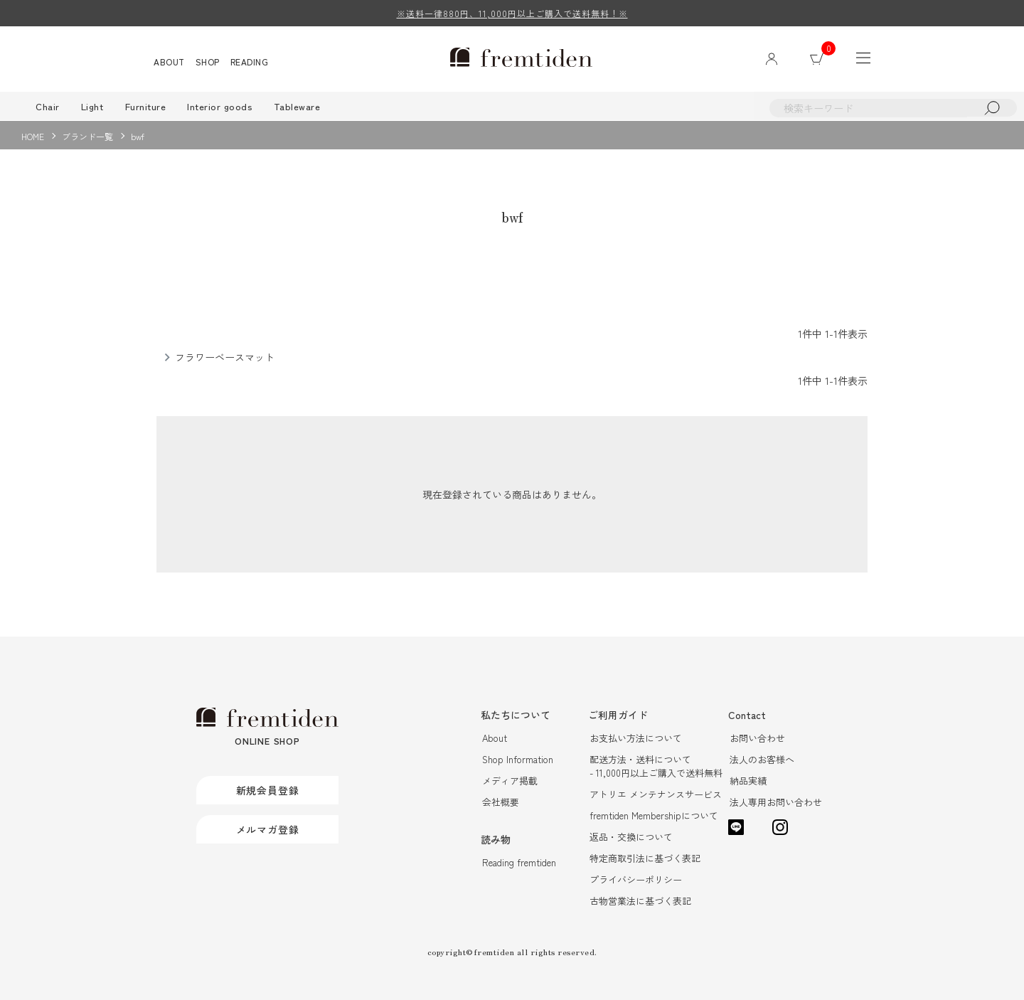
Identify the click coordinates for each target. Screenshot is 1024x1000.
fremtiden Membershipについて (654, 815)
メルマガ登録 (267, 829)
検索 (992, 108)
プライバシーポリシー (636, 879)
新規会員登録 (267, 790)
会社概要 (500, 802)
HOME (32, 136)
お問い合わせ (757, 738)
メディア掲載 (510, 780)
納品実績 (748, 780)
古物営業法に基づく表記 (640, 901)
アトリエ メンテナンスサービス (656, 794)
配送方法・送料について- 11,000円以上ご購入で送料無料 (656, 766)
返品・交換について (631, 837)
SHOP (208, 61)
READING (249, 61)
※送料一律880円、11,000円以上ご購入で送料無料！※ (512, 13)
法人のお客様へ (762, 759)
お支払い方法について (636, 738)
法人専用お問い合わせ (776, 802)
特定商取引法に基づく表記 (645, 858)
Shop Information (517, 759)
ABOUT (169, 61)
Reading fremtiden (519, 862)
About (494, 738)
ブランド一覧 (87, 136)
